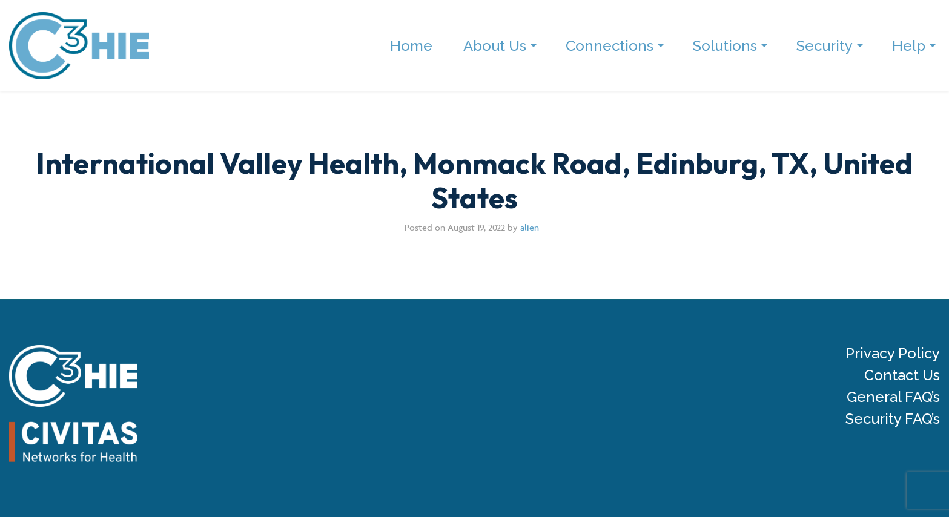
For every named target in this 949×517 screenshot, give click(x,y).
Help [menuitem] (908, 45)
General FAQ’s (893, 397)
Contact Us (902, 375)
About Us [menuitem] (494, 45)
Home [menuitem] (411, 45)
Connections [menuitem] (609, 45)
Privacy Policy (892, 353)
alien (529, 227)
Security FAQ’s (892, 418)
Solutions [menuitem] (725, 45)
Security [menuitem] (824, 45)
